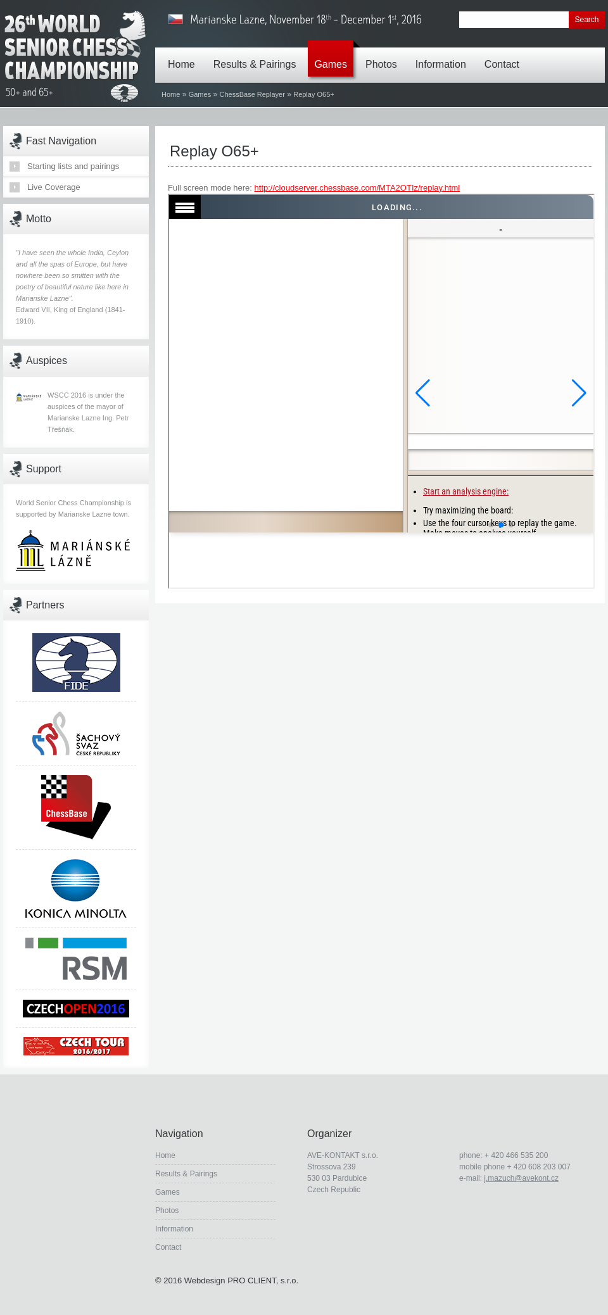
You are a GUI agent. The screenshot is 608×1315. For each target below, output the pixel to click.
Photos (384, 55)
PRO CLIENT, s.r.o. (262, 1280)
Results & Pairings (258, 55)
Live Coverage (53, 187)
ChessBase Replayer (252, 94)
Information (443, 55)
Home (184, 55)
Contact (505, 55)
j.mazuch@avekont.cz (521, 1178)
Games (333, 55)
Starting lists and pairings (73, 166)
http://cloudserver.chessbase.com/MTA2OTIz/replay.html (357, 187)
